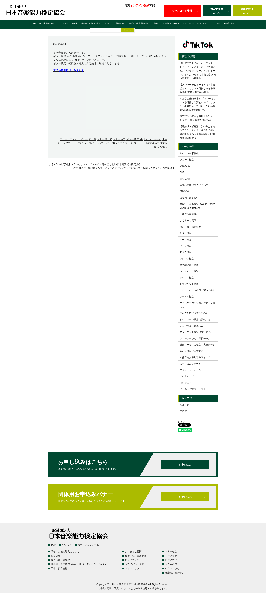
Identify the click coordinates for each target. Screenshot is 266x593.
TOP (182, 172)
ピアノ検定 (186, 245)
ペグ (100, 142)
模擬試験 (115, 25)
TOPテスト (186, 382)
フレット (92, 142)
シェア (181, 421)
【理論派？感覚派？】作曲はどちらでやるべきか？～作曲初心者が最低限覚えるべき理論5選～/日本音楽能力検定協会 (197, 132)
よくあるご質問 (61, 25)
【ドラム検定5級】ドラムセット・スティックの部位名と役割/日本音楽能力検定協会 (96, 164)
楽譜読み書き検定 (189, 264)
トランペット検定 (189, 283)
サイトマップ (187, 376)
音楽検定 (162, 146)
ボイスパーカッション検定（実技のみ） (197, 304)
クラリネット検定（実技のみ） (196, 332)
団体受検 (247, 11)
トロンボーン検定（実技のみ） (196, 319)
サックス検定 (187, 277)
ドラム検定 (186, 252)
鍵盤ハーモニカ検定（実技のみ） (197, 344)
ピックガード (68, 142)
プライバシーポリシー (191, 370)
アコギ (92, 139)
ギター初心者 (104, 139)
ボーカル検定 (187, 296)
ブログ (183, 411)
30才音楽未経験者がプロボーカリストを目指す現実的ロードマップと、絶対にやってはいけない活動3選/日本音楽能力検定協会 (198, 104)
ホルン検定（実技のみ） (193, 325)
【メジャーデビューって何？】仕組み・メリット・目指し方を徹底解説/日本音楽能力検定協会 (197, 88)
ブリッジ (81, 142)
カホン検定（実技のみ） (193, 351)
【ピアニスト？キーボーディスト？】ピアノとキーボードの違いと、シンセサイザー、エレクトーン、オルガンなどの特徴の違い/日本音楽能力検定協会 (198, 71)
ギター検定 (119, 139)
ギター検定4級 (134, 139)
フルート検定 (187, 159)
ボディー (138, 142)
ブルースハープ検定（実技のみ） (197, 290)
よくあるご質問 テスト (193, 389)
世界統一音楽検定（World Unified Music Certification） (184, 25)
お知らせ (184, 404)
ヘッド (108, 142)
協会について (187, 178)
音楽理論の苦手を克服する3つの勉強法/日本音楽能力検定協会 (197, 118)
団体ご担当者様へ (233, 25)
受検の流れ (186, 166)
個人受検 (217, 11)
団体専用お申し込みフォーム (195, 357)
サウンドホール (152, 139)
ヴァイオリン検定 (189, 271)
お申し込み (185, 464)
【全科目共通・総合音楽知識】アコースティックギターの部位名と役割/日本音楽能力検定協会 (122, 167)
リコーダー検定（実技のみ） (195, 338)
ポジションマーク (122, 142)
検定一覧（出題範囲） (35, 25)
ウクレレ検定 (187, 258)
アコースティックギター (74, 139)
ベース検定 (186, 239)
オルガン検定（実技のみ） (194, 313)
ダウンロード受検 (182, 10)
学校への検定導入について (90, 25)
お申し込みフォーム (190, 363)
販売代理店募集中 (135, 25)
